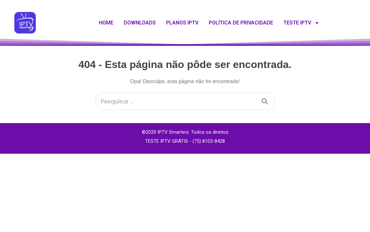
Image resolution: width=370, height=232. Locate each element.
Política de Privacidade (241, 23)
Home (106, 23)
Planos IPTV (182, 23)
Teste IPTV (301, 23)
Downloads (140, 23)
